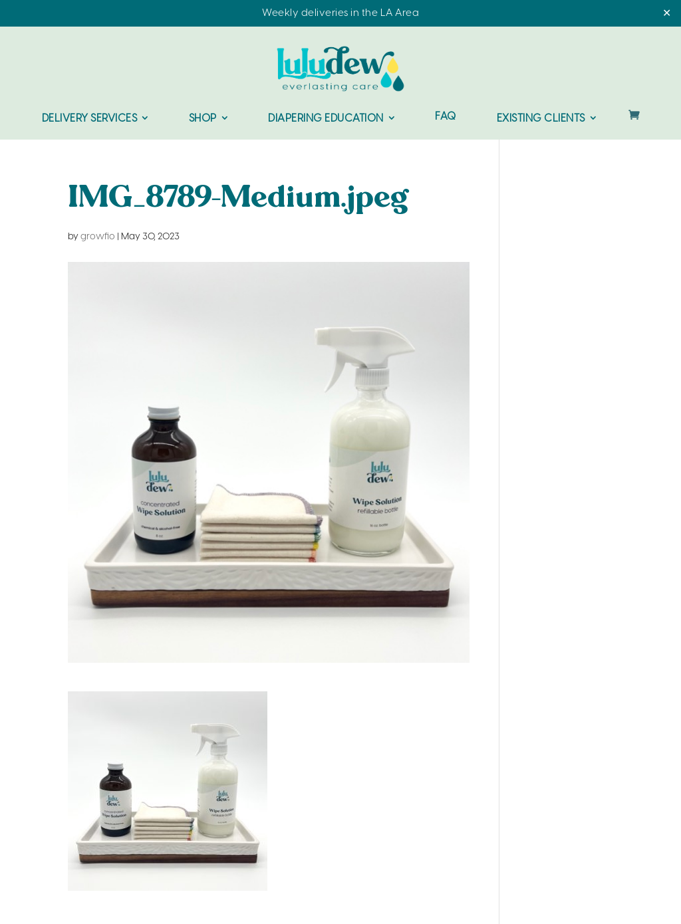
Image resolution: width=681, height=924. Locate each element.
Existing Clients (541, 118)
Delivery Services (90, 118)
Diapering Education (326, 118)
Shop (203, 118)
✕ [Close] (666, 13)
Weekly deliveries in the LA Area (340, 13)
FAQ (445, 117)
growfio (97, 237)
